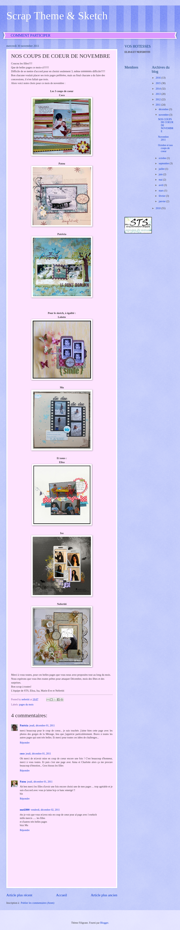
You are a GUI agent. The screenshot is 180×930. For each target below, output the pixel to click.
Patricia (24, 725)
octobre (163, 158)
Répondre (25, 742)
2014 (158, 88)
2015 (158, 83)
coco (22, 753)
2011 (158, 104)
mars (161, 190)
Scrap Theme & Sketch (57, 16)
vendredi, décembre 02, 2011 (45, 809)
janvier (162, 201)
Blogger (104, 922)
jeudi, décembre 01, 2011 (42, 725)
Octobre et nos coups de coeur (165, 148)
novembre (164, 114)
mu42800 (25, 809)
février (162, 196)
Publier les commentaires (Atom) (37, 903)
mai (161, 179)
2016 (158, 77)
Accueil (61, 895)
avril (161, 185)
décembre (164, 109)
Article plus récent (19, 895)
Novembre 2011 (163, 138)
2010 (158, 208)
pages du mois (26, 704)
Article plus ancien (104, 895)
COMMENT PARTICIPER (30, 35)
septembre (164, 163)
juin (161, 174)
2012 (158, 99)
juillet (162, 169)
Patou (23, 781)
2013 (158, 94)
